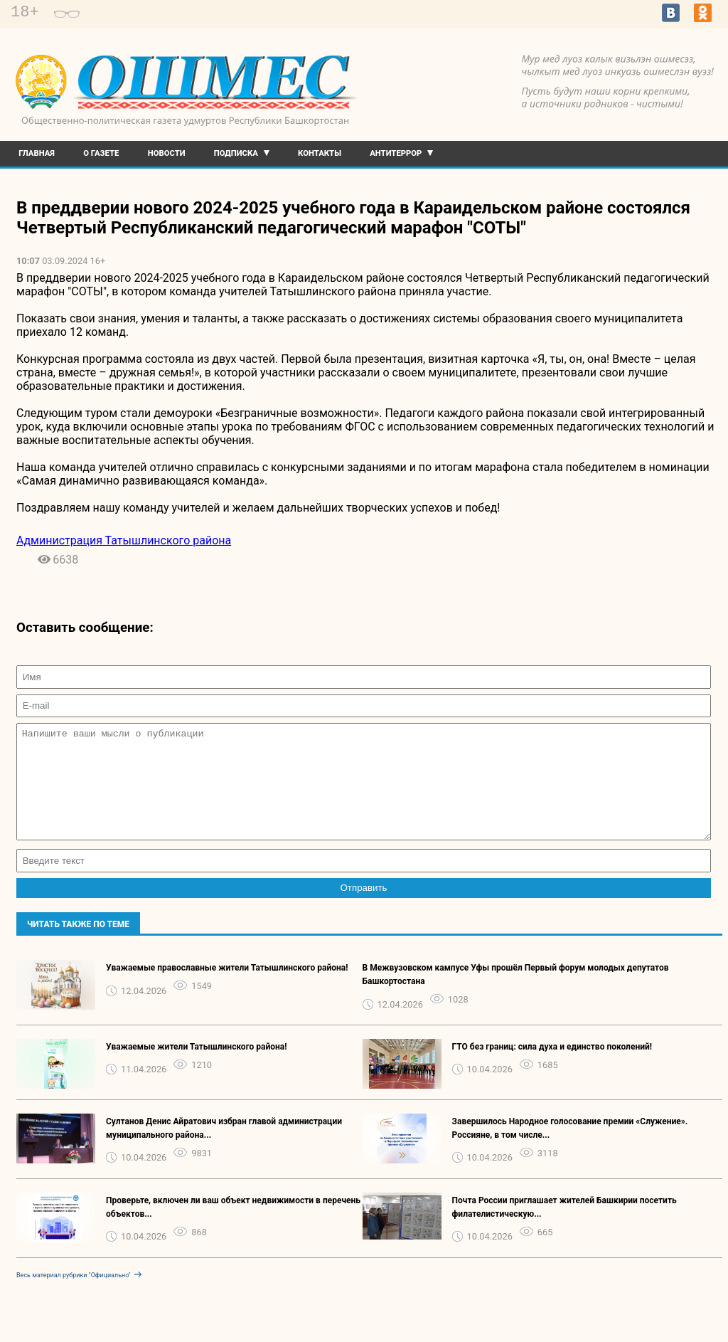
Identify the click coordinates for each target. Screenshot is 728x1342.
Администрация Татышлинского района (123, 540)
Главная (36, 153)
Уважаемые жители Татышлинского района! (196, 1068)
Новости (167, 153)
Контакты (319, 153)
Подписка (236, 153)
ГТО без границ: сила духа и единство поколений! (552, 1068)
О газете (101, 153)
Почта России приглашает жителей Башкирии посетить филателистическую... (564, 1228)
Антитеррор (396, 153)
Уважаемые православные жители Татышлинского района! (227, 989)
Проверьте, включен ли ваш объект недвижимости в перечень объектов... (233, 1228)
